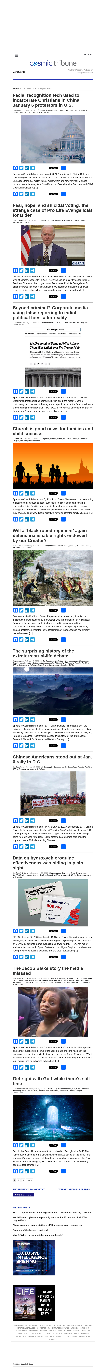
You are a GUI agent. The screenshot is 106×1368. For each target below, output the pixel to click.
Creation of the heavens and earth (31, 1230)
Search (87, 54)
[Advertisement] (53, 27)
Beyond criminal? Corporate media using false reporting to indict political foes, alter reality (50, 312)
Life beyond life (52, 1091)
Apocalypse (56, 873)
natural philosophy (46, 663)
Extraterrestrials (19, 663)
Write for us (45, 1325)
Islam (24, 1091)
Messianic (85, 980)
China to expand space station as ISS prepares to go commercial (47, 1225)
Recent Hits (21, 1336)
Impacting (51, 875)
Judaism (41, 1091)
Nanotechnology (64, 1334)
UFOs (71, 665)
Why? (46, 112)
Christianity (44, 220)
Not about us (59, 1325)
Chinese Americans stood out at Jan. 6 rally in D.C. (52, 759)
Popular (67, 220)
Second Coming (70, 1336)
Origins (28, 982)
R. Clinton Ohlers (78, 220)
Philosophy (59, 663)
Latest (59, 439)
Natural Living (62, 875)
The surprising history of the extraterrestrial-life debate (43, 653)
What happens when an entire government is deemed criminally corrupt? (52, 1212)
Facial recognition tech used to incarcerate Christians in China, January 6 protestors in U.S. (47, 100)
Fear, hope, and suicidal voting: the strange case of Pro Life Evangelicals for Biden (53, 210)
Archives (33, 1325)
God (21, 980)
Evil (73, 1089)
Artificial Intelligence (27, 1328)
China (42, 110)
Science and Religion (27, 665)
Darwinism (33, 1331)
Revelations (84, 1336)
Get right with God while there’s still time (51, 1081)
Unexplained (18, 1093)
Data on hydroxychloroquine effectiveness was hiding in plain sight (48, 862)
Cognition (45, 439)
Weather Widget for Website (79, 70)
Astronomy (45, 1328)
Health (29, 875)
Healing (22, 875)
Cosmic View (81, 873)
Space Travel (42, 665)
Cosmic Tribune (26, 1364)
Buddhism (84, 1328)
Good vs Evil (29, 980)
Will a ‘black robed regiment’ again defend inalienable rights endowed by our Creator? (50, 535)
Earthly (15, 875)
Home (16, 88)
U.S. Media (17, 877)
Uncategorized (34, 441)
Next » (29, 1180)
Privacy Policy (20, 1325)
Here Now (85, 1089)
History (66, 546)
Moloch (50, 1334)
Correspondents (53, 110)
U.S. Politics (38, 112)
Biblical (53, 978)
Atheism (74, 1328)
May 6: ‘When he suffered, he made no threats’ (38, 1235)
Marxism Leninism (78, 110)
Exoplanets (83, 661)
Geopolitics (64, 110)
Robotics (53, 1339)
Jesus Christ (63, 980)
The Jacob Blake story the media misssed (48, 971)
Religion (16, 222)
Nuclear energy (81, 1334)
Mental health (74, 980)
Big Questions (48, 661)
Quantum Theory (35, 1336)
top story (28, 112)
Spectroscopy (54, 665)
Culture (57, 323)
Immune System (39, 875)
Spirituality (66, 982)
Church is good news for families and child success (53, 431)
